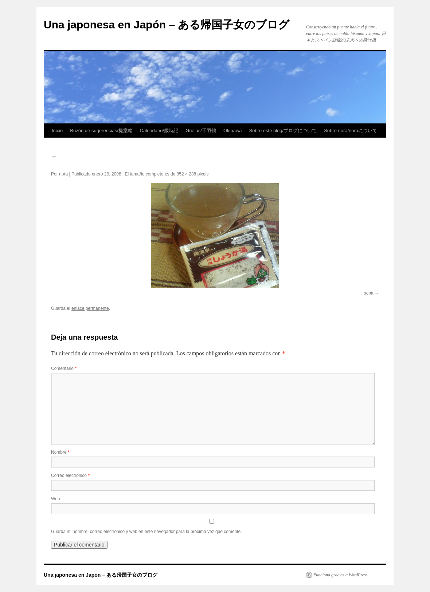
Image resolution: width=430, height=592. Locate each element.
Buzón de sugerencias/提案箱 (101, 130)
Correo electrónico (70, 475)
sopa (369, 293)
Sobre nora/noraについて (350, 130)
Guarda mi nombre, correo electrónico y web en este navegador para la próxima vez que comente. (146, 531)
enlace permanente (90, 308)
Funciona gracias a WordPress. (340, 574)
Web (55, 498)
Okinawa (232, 130)
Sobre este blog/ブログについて (283, 130)
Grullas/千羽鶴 (200, 130)
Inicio (57, 130)
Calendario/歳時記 (159, 130)
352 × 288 (186, 174)
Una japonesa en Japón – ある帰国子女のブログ (166, 25)
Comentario (64, 368)
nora (63, 174)
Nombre (60, 452)
